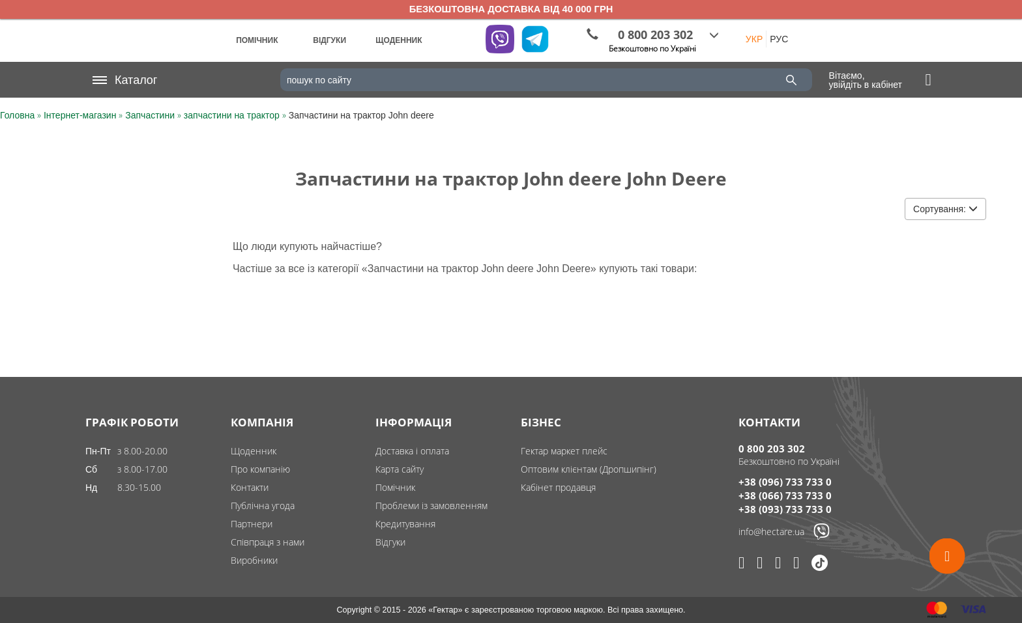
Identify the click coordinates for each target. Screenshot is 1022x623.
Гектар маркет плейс (564, 451)
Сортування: (945, 209)
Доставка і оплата (412, 451)
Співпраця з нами (267, 542)
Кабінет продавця (558, 487)
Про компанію (260, 469)
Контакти (250, 487)
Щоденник (253, 451)
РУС (779, 39)
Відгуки (390, 542)
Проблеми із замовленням (431, 505)
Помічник (395, 487)
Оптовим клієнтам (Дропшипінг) (588, 469)
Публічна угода (263, 505)
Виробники (254, 560)
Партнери (251, 524)
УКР (754, 39)
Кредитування (405, 524)
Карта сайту (399, 469)
